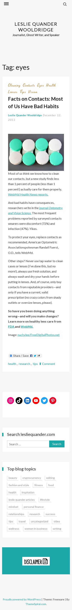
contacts (29, 85)
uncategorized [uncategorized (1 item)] (39, 521)
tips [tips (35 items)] (11, 521)
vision (33, 92)
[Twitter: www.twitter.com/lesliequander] (44, 400)
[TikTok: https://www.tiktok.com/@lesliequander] (19, 400)
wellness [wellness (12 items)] (14, 528)
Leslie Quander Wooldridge (36, 26)
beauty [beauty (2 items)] (13, 477)
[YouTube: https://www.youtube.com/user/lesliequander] (35, 400)
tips (23, 92)
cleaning (14, 85)
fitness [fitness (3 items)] (38, 485)
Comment (48, 364)
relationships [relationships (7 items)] (16, 514)
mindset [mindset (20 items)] (13, 506)
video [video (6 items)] (57, 521)
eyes (40, 85)
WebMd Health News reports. (28, 194)
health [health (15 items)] (12, 492)
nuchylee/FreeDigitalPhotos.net (39, 335)
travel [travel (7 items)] (22, 521)
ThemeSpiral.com (35, 604)
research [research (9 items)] (35, 514)
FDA (11, 326)
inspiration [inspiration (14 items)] (28, 492)
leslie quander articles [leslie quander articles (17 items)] (22, 499)
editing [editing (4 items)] (50, 477)
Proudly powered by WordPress (22, 599)
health (51, 85)
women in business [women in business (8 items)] (36, 528)
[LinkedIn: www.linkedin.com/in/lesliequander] (27, 400)
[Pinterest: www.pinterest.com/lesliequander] (52, 400)
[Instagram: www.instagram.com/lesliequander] (10, 400)
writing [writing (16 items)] (57, 528)
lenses (13, 92)
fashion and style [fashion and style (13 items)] (19, 485)
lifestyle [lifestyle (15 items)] (45, 499)
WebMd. (27, 326)
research (24, 364)
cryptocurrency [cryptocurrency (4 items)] (31, 477)
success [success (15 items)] (50, 514)
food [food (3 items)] (51, 485)
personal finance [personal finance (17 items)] (34, 506)
